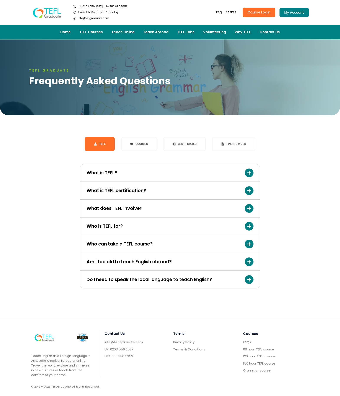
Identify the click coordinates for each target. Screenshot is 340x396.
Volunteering (214, 31)
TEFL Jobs (186, 31)
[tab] (100, 144)
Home (65, 31)
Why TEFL (243, 31)
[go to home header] (47, 12)
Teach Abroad (155, 31)
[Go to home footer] (44, 337)
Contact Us (270, 31)
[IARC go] (82, 337)
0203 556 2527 (92, 6)
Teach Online (122, 31)
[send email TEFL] (101, 18)
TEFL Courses (91, 31)
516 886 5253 (119, 6)
